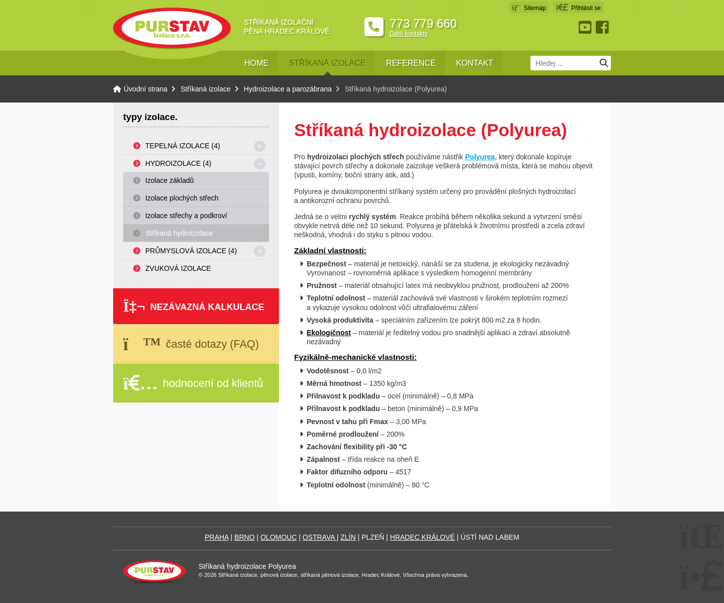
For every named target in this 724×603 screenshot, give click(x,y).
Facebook (603, 27)
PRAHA (216, 537)
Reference (411, 63)
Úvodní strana (172, 28)
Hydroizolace (178, 163)
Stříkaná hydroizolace (179, 233)
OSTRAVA (320, 537)
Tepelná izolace (182, 146)
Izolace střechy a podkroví (186, 216)
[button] (578, 7)
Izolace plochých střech (182, 198)
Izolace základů (169, 180)
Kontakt (474, 63)
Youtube (586, 27)
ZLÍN (347, 537)
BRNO (244, 537)
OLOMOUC (278, 537)
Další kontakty (408, 34)
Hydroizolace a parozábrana (288, 88)
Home (256, 63)
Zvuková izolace (178, 268)
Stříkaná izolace (327, 63)
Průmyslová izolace (191, 251)
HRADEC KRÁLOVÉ (422, 537)
